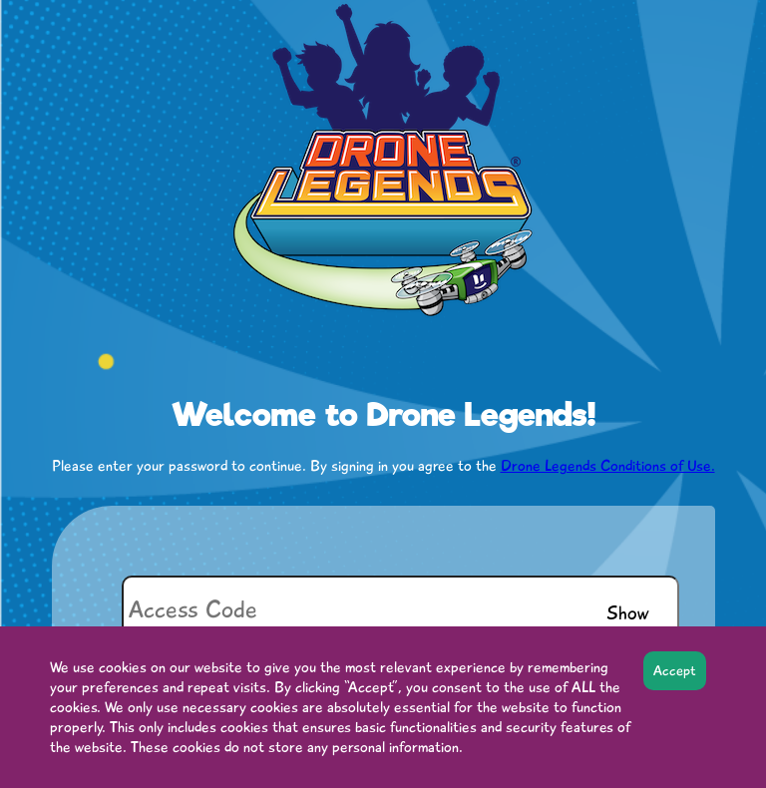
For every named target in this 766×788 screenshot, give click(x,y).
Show (627, 612)
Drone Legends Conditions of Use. (608, 466)
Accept (674, 670)
